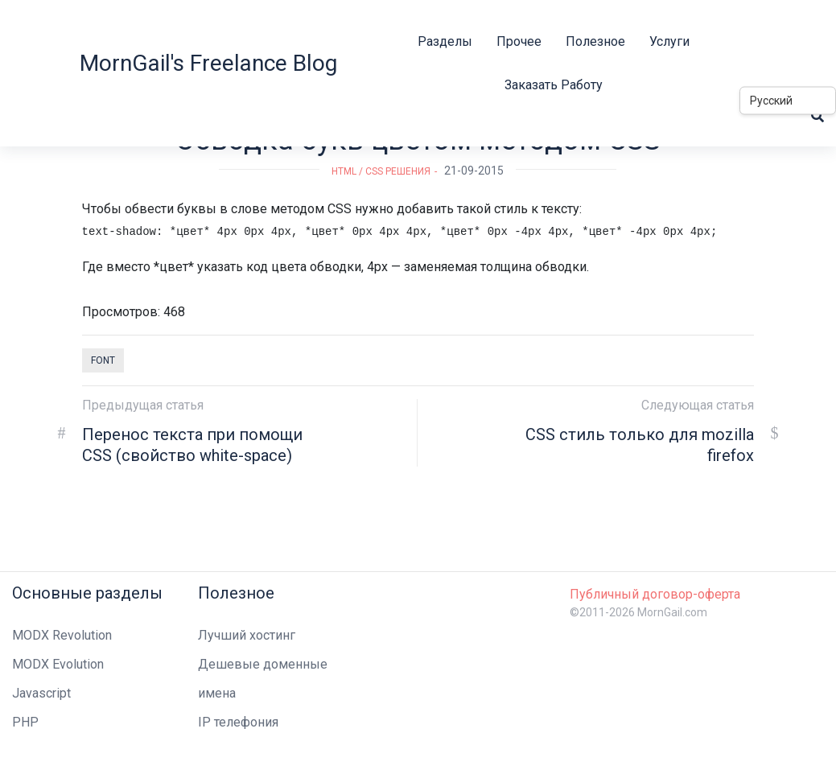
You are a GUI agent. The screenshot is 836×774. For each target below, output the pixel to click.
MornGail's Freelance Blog (208, 63)
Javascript (41, 693)
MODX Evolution (58, 664)
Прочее (519, 41)
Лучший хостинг (246, 635)
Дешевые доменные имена (262, 679)
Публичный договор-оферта (655, 594)
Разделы (445, 41)
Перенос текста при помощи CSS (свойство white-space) (192, 445)
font (103, 360)
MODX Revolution (62, 635)
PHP (25, 722)
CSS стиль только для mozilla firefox (639, 445)
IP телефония (238, 722)
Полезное (595, 41)
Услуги (669, 41)
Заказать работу (553, 85)
